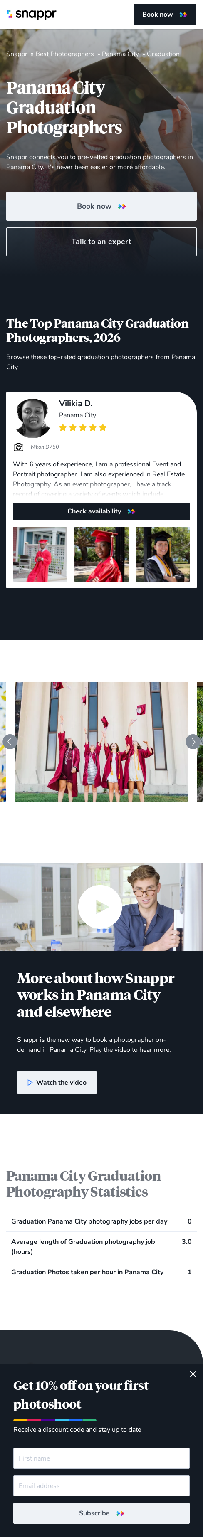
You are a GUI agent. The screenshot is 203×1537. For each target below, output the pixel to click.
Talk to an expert (101, 242)
